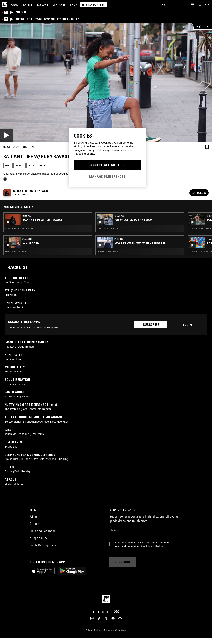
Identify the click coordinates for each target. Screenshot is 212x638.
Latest (27, 4)
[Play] (106, 82)
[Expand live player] (207, 26)
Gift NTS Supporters (43, 545)
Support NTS (38, 538)
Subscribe (151, 324)
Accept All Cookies (107, 165)
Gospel (19, 165)
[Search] (163, 4)
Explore (42, 4)
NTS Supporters (93, 4)
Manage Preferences (107, 176)
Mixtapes (58, 4)
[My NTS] (200, 4)
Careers (35, 524)
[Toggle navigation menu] (207, 4)
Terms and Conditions (115, 630)
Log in (187, 325)
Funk (8, 165)
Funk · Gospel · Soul (16, 251)
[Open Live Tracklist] (197, 26)
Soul (31, 165)
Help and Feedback (42, 531)
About (34, 517)
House (42, 165)
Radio (15, 4)
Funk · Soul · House (107, 228)
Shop (73, 4)
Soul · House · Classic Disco (20, 228)
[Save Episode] (207, 147)
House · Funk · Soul (107, 251)
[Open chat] (192, 4)
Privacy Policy (154, 546)
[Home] (4, 4)
